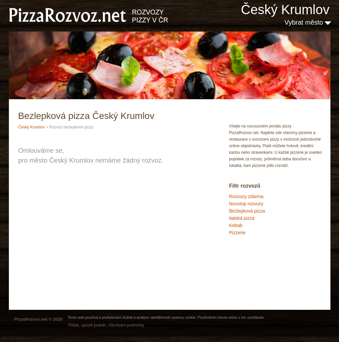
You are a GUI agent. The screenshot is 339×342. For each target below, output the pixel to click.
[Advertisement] (262, 264)
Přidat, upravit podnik (87, 325)
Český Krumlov (285, 9)
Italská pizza (241, 218)
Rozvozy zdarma (246, 196)
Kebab (235, 225)
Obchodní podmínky (126, 325)
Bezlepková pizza (247, 211)
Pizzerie (237, 232)
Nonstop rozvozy (246, 203)
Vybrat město (307, 22)
